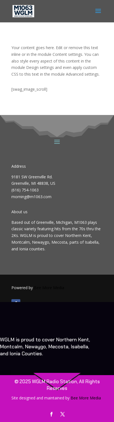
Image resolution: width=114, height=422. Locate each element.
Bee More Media (49, 287)
